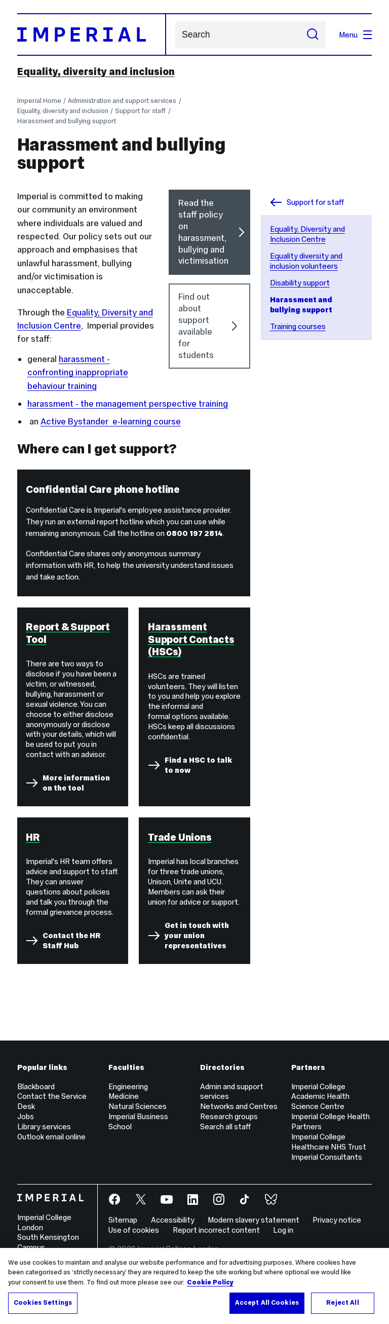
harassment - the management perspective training (127, 403)
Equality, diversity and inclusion (96, 71)
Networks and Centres (239, 1106)
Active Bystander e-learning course (111, 421)
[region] (194, 1286)
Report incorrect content (216, 1230)
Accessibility (172, 1220)
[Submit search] (312, 34)
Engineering (128, 1086)
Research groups (229, 1116)
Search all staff (225, 1126)
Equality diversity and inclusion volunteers (306, 261)
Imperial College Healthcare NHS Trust (328, 1142)
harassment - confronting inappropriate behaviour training (77, 372)
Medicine (123, 1096)
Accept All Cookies (267, 1303)
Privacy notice (337, 1220)
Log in (283, 1230)
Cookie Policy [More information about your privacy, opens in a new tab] (210, 1282)
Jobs (25, 1116)
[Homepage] (91, 34)
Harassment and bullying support (66, 121)
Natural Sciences (137, 1106)
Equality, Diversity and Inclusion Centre (307, 234)
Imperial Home (39, 100)
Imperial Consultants (326, 1157)
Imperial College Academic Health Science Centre (320, 1097)
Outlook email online (51, 1136)
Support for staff (140, 110)
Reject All (342, 1303)
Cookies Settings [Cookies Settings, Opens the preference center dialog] (43, 1303)
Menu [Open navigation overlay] (355, 35)
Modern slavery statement (253, 1220)
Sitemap (122, 1220)
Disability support (300, 283)
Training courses (298, 326)
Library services (44, 1126)
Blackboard (36, 1086)
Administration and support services (122, 100)
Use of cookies (133, 1230)
